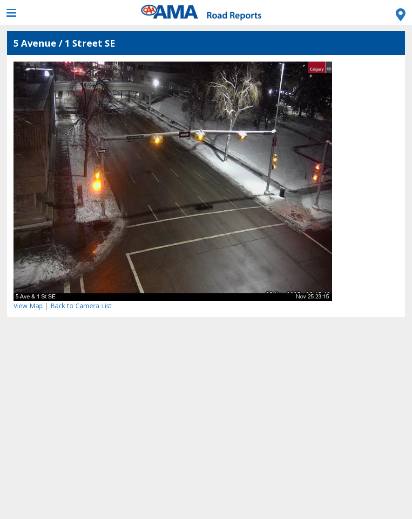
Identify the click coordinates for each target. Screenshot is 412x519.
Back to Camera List (81, 305)
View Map (28, 305)
